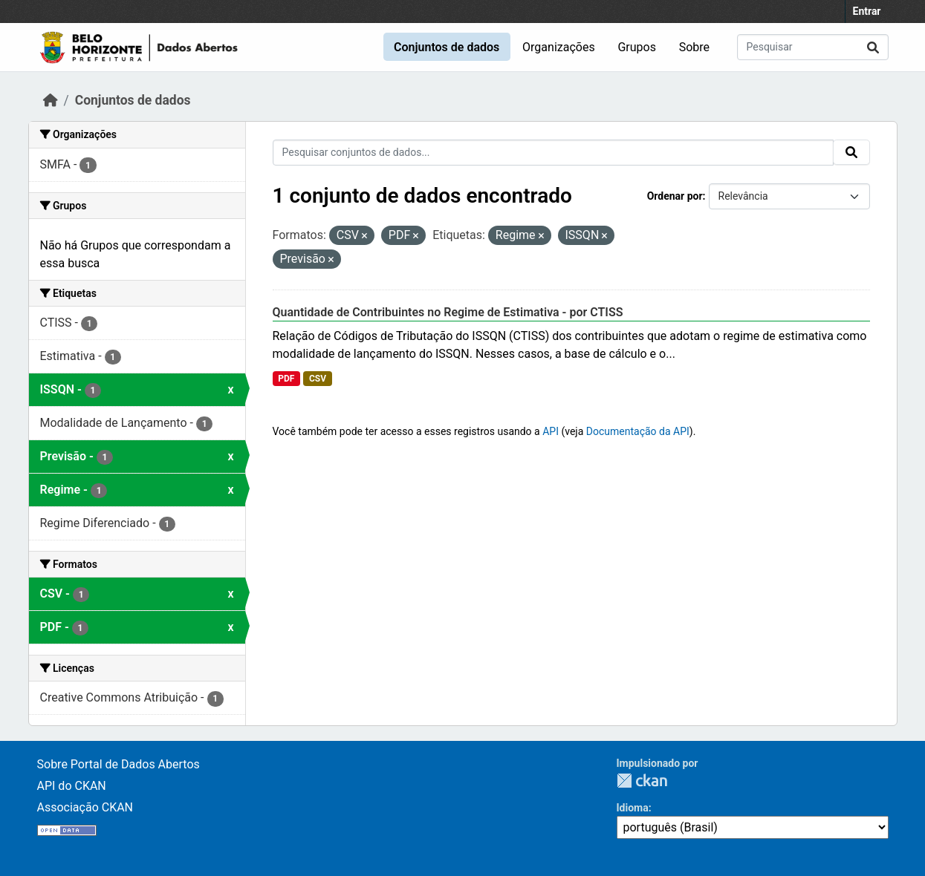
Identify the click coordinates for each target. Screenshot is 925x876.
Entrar (867, 11)
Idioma (633, 808)
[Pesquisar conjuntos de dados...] (813, 47)
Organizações (558, 47)
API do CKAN (71, 786)
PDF (286, 378)
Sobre (694, 47)
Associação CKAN (85, 807)
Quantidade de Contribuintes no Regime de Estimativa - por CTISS (448, 312)
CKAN (642, 780)
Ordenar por (675, 196)
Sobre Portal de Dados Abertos (118, 764)
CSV (317, 378)
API (550, 431)
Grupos (636, 47)
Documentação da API (637, 431)
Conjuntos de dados (446, 47)
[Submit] (873, 47)
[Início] (50, 100)
